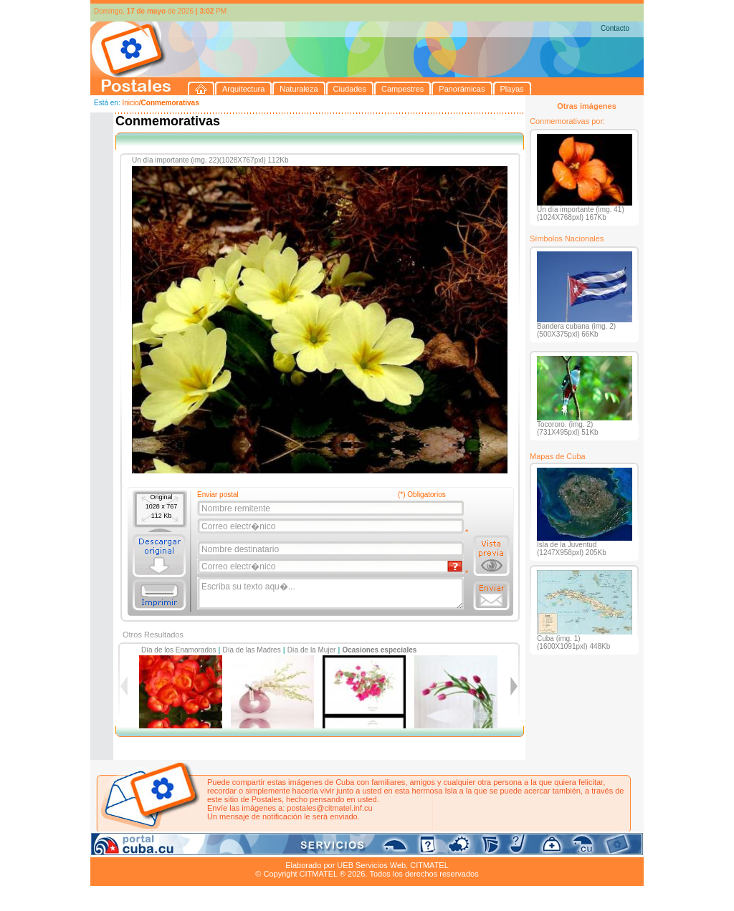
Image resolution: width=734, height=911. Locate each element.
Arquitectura (136, 848)
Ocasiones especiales (379, 650)
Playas (361, 848)
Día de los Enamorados (178, 650)
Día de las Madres (252, 650)
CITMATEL (429, 865)
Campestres (269, 848)
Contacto (615, 28)
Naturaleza (183, 848)
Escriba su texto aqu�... (331, 594)
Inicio (130, 103)
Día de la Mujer (311, 650)
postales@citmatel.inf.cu (329, 808)
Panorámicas (320, 848)
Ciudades (225, 848)
